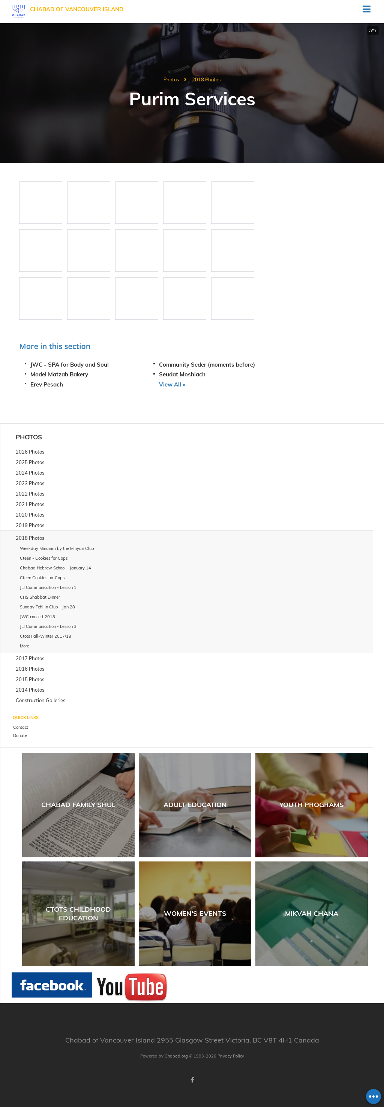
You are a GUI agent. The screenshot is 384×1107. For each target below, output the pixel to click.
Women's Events (195, 913)
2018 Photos (206, 79)
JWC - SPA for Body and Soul (69, 364)
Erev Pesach (46, 384)
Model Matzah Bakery (59, 374)
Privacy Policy (231, 1056)
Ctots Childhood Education (78, 913)
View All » (172, 384)
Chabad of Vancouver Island (76, 9)
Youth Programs (311, 804)
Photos (171, 79)
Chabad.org (176, 1056)
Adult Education (195, 804)
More (24, 646)
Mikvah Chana (311, 913)
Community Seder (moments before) (207, 364)
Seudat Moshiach (182, 374)
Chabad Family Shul (78, 804)
